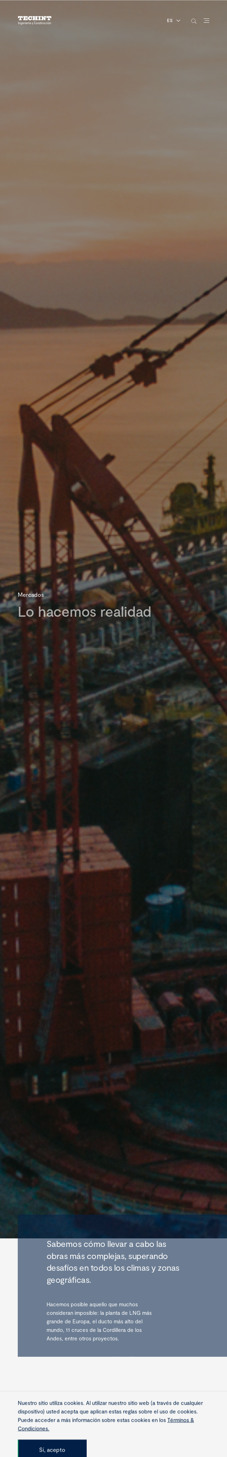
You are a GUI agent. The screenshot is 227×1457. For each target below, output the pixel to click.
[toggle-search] (193, 20)
